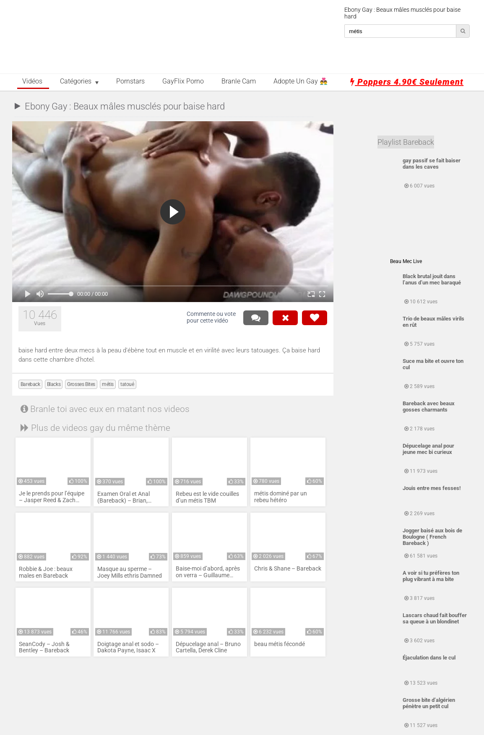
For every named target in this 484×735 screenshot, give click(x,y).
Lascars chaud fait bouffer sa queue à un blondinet (435, 618)
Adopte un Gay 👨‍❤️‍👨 (300, 81)
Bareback (30, 384)
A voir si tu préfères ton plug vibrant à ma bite (431, 576)
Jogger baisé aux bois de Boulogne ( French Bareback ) (432, 536)
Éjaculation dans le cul (429, 657)
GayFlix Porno (183, 81)
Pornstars (130, 81)
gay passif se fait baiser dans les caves (432, 163)
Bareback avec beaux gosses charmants (429, 406)
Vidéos (32, 81)
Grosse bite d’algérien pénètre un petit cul (429, 703)
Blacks (54, 384)
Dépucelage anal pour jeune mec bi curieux (428, 449)
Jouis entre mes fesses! (432, 488)
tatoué (127, 384)
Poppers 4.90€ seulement (406, 82)
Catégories (75, 81)
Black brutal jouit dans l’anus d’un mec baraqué (432, 279)
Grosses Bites (81, 384)
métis (108, 384)
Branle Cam (238, 81)
